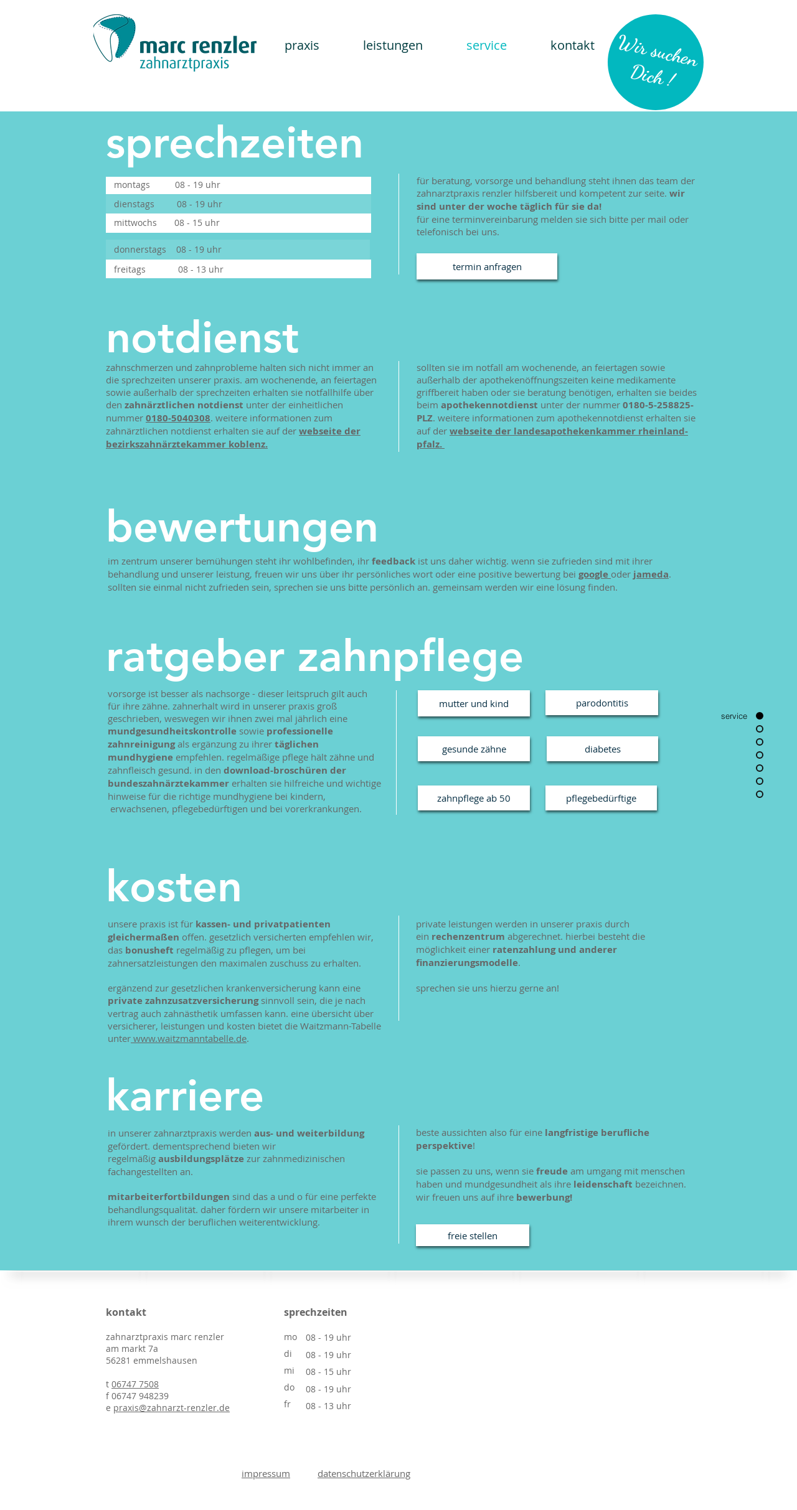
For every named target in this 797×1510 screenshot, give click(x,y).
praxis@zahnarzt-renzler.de (171, 1408)
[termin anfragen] (487, 266)
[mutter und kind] (474, 703)
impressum (266, 1473)
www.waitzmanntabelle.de (189, 1038)
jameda (651, 574)
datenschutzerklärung (364, 1473)
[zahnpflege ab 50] (474, 797)
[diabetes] (602, 748)
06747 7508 (135, 1384)
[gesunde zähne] (474, 748)
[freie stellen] (472, 1235)
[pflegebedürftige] (601, 797)
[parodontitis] (601, 702)
